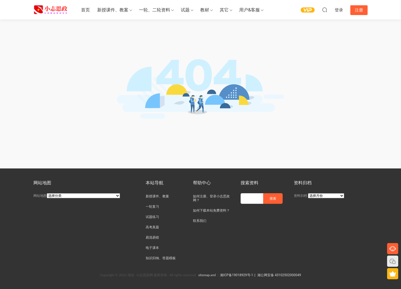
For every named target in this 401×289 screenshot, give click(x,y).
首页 (85, 10)
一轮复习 (152, 207)
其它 (224, 10)
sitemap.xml (207, 275)
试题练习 (152, 217)
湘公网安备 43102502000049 (279, 275)
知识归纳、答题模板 (161, 258)
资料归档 (300, 196)
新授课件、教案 (112, 10)
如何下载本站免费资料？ (211, 210)
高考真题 (152, 227)
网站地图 (40, 196)
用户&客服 (249, 10)
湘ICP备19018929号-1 (236, 275)
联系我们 (199, 221)
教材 (204, 10)
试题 (185, 10)
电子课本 (152, 248)
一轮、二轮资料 (154, 10)
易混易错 (152, 237)
